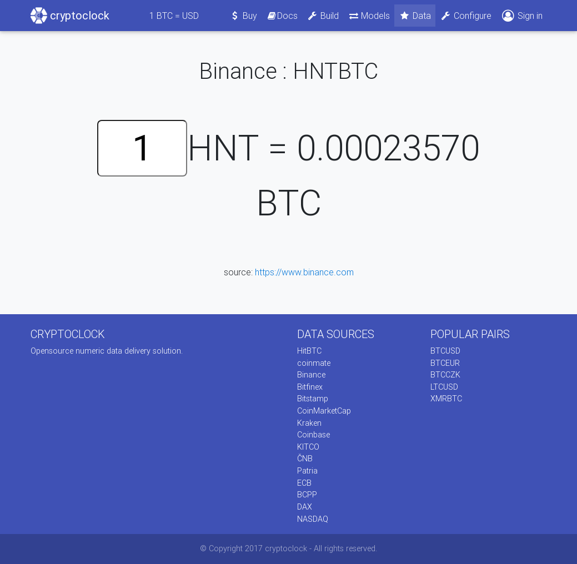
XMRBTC (446, 399)
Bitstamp (312, 399)
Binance (311, 375)
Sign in (521, 16)
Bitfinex (310, 387)
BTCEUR (445, 363)
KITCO (308, 447)
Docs (282, 15)
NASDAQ (312, 519)
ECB (304, 483)
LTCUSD (444, 387)
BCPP (307, 495)
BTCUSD (445, 351)
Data (415, 15)
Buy (243, 15)
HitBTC (309, 351)
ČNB (305, 459)
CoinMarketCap (324, 411)
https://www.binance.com (304, 272)
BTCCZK (445, 375)
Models (369, 15)
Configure (465, 15)
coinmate (313, 363)
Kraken (309, 423)
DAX (304, 507)
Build (323, 15)
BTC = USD (174, 15)
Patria (307, 471)
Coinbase (313, 435)
